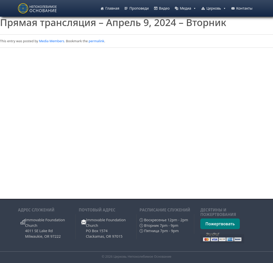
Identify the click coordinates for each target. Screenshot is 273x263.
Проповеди (139, 8)
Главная (112, 8)
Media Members (51, 41)
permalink (96, 41)
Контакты (244, 8)
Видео (164, 8)
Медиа (188, 8)
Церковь (216, 8)
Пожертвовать (220, 224)
